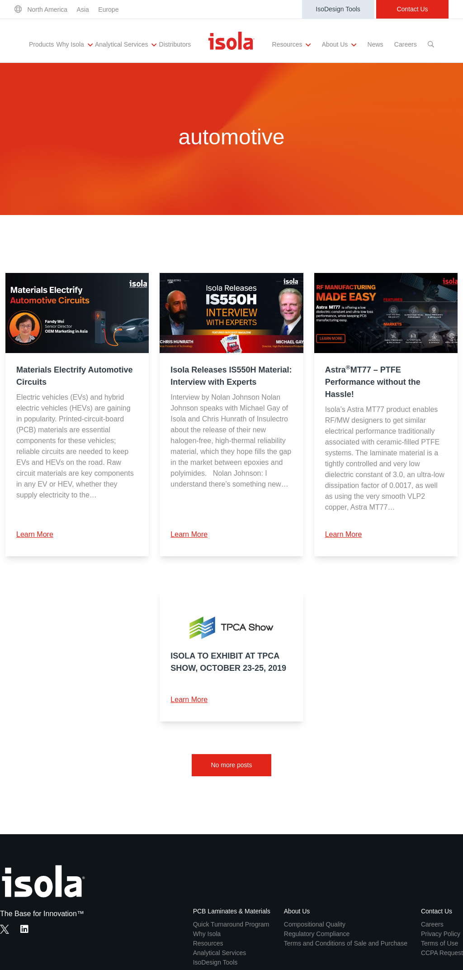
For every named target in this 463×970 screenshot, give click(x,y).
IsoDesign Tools (338, 9)
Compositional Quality (314, 924)
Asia (83, 9)
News (375, 44)
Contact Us (412, 9)
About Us (339, 45)
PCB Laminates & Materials (231, 911)
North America (47, 9)
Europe (108, 9)
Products (41, 44)
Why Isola (74, 45)
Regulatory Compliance (317, 933)
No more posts (231, 765)
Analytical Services (125, 45)
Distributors (175, 44)
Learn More (34, 534)
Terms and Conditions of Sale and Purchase (345, 943)
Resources (291, 45)
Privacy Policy (440, 933)
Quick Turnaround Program (231, 924)
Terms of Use (439, 943)
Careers (405, 44)
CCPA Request (442, 952)
